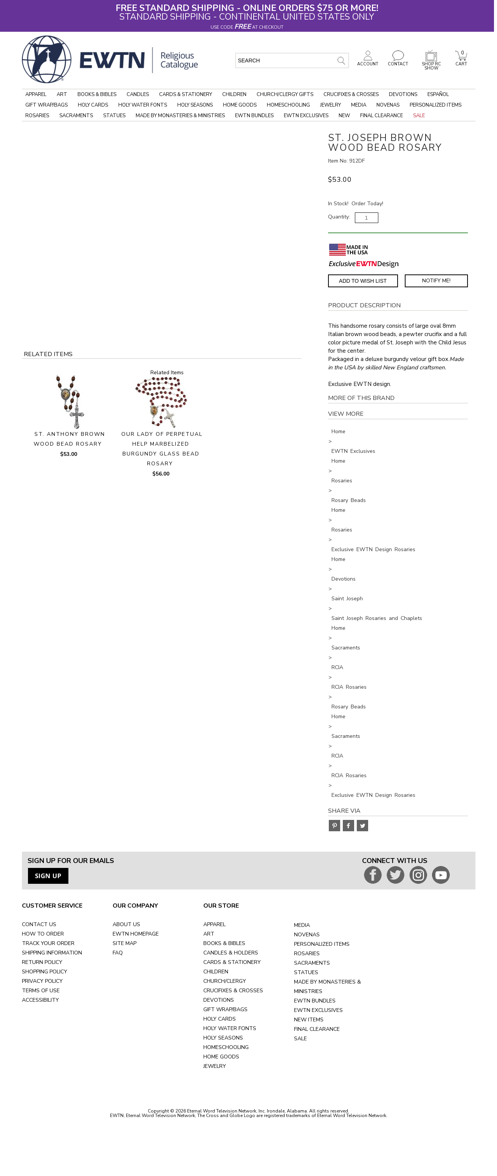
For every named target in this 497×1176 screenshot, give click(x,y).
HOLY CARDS (219, 1019)
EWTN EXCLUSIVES (318, 1010)
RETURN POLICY (42, 962)
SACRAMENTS (312, 963)
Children (234, 94)
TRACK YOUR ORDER (48, 943)
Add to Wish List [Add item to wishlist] (363, 281)
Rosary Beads (348, 500)
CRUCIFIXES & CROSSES (233, 990)
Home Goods (240, 105)
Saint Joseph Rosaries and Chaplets (376, 618)
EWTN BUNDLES (315, 1000)
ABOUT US (126, 924)
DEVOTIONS (218, 1000)
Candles (138, 94)
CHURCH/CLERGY (224, 981)
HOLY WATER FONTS (229, 1028)
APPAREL (214, 924)
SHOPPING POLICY (44, 971)
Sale (419, 115)
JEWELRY (214, 1066)
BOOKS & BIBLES (224, 943)
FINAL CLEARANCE (317, 1029)
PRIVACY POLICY (42, 981)
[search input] (292, 60)
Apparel (35, 94)
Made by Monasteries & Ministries (180, 115)
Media (358, 105)
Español (438, 94)
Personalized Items (435, 105)
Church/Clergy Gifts (285, 94)
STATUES (306, 972)
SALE (300, 1038)
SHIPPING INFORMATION (52, 952)
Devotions (403, 94)
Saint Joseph (347, 598)
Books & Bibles (96, 94)
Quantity (338, 216)
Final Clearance (381, 115)
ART (208, 933)
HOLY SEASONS (223, 1037)
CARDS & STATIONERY (232, 962)
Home (338, 431)
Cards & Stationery (185, 94)
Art (62, 94)
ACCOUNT (367, 62)
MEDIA (302, 925)
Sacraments (76, 115)
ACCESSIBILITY (40, 1000)
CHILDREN (215, 971)
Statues (114, 115)
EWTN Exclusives (306, 115)
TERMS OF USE (41, 990)
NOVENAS (307, 934)
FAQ (118, 952)
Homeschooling (288, 105)
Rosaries (37, 115)
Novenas (387, 105)
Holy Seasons (195, 105)
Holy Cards (93, 105)
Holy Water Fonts (142, 105)
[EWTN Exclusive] (363, 264)
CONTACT (398, 62)
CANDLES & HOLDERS (230, 952)
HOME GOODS (221, 1056)
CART (461, 62)
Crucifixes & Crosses (351, 94)
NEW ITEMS (309, 1019)
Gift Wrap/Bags (46, 105)
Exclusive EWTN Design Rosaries (373, 549)
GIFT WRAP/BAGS (225, 1009)
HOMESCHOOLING (226, 1047)
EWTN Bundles (254, 115)
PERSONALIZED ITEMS (322, 944)
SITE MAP (124, 943)
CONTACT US (39, 924)
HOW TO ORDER (43, 933)
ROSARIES (307, 953)
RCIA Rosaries (349, 687)
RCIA (337, 667)
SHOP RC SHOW (431, 64)
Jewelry (330, 105)
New (344, 115)
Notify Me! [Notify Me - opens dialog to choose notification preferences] (436, 280)
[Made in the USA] (348, 250)
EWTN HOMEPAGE (136, 933)
